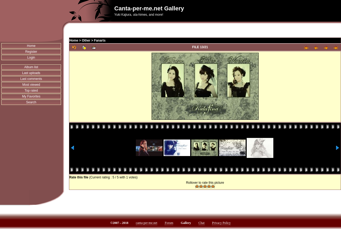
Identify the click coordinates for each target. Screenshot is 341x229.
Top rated (31, 90)
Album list (31, 67)
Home (31, 46)
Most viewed (31, 85)
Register (31, 52)
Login (31, 57)
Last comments (31, 79)
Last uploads (31, 73)
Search (31, 102)
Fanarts (99, 40)
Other (86, 40)
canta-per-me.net (146, 223)
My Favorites (31, 96)
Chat (201, 223)
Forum (169, 223)
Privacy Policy (221, 223)
